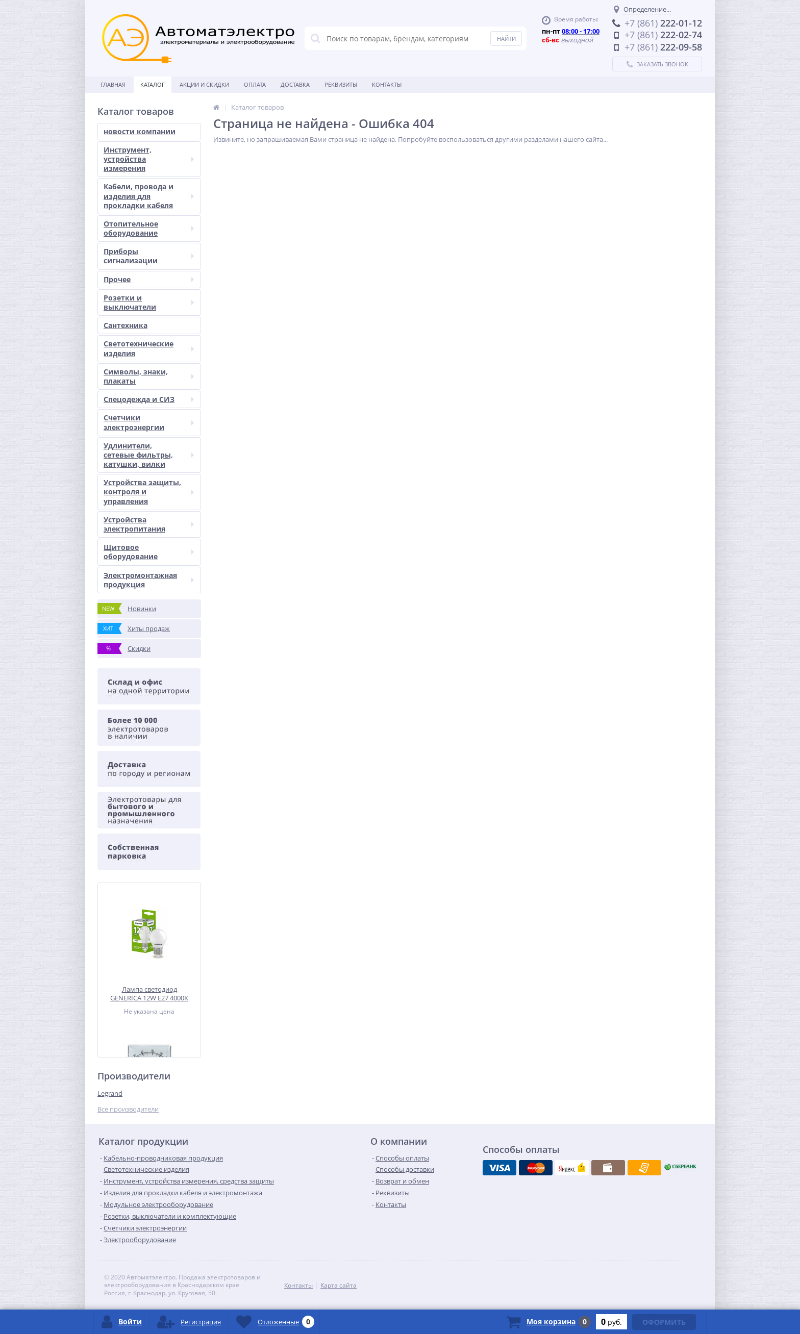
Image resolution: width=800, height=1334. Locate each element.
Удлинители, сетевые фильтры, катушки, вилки (149, 455)
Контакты (387, 84)
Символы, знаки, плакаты (149, 376)
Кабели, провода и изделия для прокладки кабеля (149, 196)
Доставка (295, 84)
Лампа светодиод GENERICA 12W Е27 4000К (149, 993)
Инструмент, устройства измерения (149, 159)
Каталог (152, 84)
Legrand (109, 1093)
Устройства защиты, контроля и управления (149, 491)
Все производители (128, 1109)
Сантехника (125, 325)
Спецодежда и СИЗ (149, 399)
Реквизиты (340, 84)
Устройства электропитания (149, 524)
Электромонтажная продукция (149, 579)
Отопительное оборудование (149, 228)
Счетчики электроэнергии (149, 422)
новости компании (140, 131)
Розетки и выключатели (149, 302)
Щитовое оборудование (149, 551)
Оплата (255, 84)
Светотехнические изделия (149, 348)
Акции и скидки (204, 84)
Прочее (149, 279)
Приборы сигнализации (149, 255)
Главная (113, 84)
